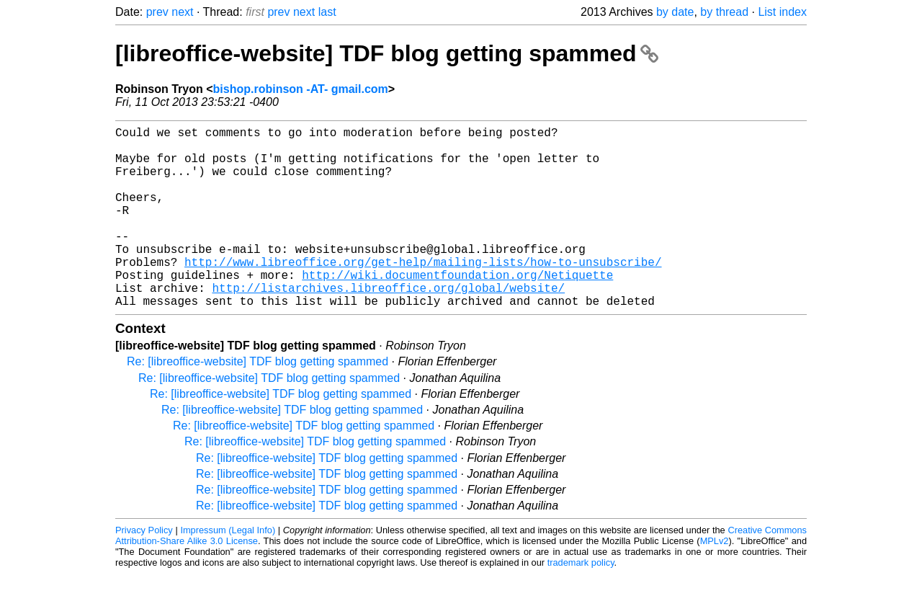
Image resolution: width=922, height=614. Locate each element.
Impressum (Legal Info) (227, 570)
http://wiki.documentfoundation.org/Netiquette (457, 309)
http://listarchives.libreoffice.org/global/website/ (388, 325)
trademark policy (580, 602)
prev (157, 12)
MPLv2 (714, 581)
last (327, 12)
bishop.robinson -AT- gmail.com (300, 89)
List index (782, 12)
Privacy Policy (144, 570)
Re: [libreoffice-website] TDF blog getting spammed (257, 402)
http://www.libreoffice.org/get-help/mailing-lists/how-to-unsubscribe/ (422, 293)
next (182, 12)
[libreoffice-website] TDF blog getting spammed (386, 53)
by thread (724, 12)
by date (675, 12)
